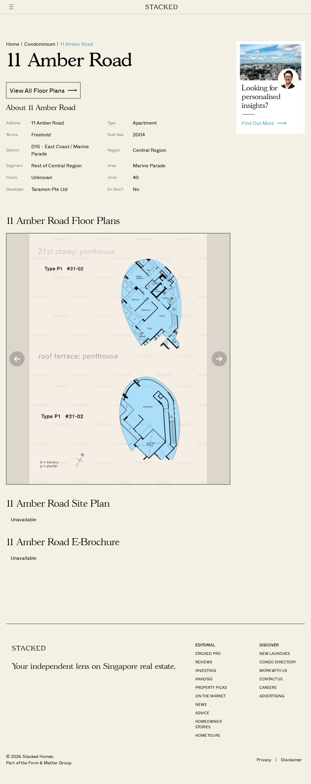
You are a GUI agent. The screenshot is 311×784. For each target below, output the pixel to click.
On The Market (210, 696)
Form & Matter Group (49, 762)
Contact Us (270, 679)
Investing (205, 670)
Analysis (203, 679)
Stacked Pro (207, 653)
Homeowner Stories (208, 724)
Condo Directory (277, 662)
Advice (202, 713)
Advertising (271, 696)
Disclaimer (291, 759)
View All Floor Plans (43, 90)
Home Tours (207, 735)
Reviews (203, 662)
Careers (267, 687)
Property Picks (211, 687)
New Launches (274, 653)
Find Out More (264, 121)
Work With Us (273, 670)
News (201, 704)
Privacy (264, 759)
